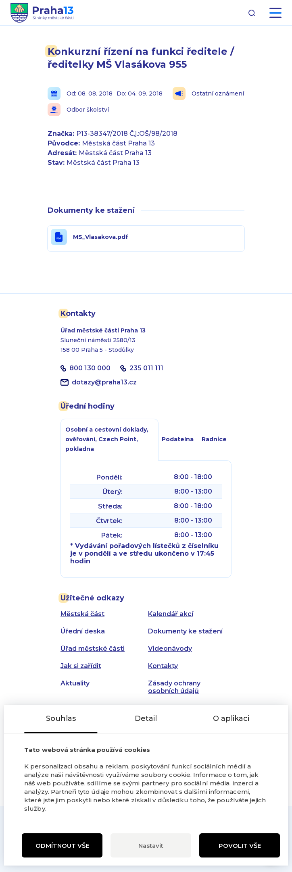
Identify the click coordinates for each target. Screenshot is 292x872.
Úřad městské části (92, 648)
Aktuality (75, 683)
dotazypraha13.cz (104, 382)
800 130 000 (90, 368)
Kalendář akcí (170, 614)
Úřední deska (82, 631)
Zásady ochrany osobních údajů (174, 687)
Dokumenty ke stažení (185, 631)
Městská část (82, 614)
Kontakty (163, 666)
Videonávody (170, 648)
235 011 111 (146, 368)
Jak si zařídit (80, 666)
